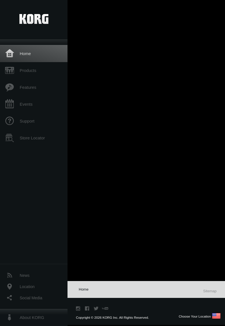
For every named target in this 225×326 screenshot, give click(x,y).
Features (28, 87)
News (25, 275)
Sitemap (210, 291)
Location (27, 286)
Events (26, 104)
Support (27, 121)
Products (28, 70)
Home (25, 53)
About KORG (32, 317)
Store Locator (32, 137)
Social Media (31, 298)
